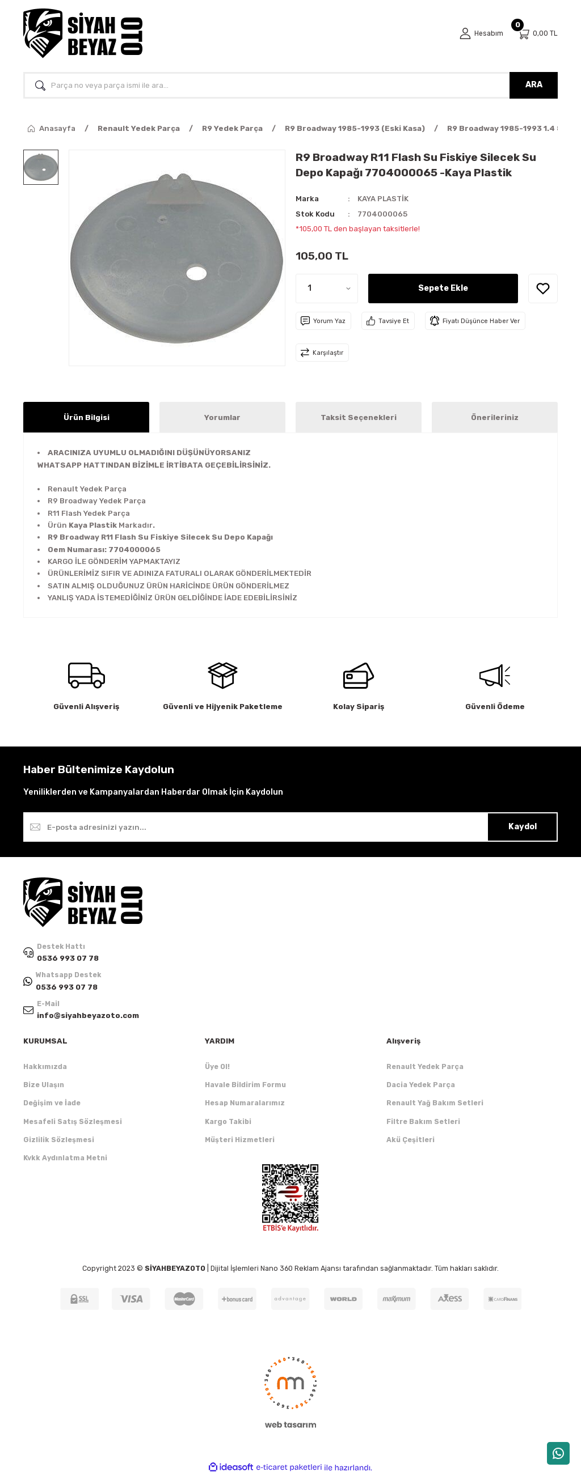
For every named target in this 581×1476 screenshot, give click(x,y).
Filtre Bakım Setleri (423, 1121)
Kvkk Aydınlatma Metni (65, 1158)
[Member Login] (481, 33)
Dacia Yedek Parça (420, 1085)
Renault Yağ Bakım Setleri (434, 1103)
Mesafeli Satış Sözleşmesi (72, 1121)
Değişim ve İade (52, 1103)
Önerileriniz (495, 417)
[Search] (290, 85)
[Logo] (82, 33)
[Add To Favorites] (543, 288)
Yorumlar (222, 417)
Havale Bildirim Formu (245, 1085)
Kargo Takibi (228, 1121)
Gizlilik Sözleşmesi (58, 1140)
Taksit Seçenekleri (359, 417)
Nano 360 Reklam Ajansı (300, 1268)
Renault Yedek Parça (425, 1066)
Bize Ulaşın (43, 1085)
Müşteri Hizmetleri (240, 1140)
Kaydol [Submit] (522, 827)
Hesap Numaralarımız (245, 1103)
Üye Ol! (217, 1066)
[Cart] (537, 34)
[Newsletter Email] (290, 827)
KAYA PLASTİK (383, 198)
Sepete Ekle (443, 288)
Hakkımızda (45, 1066)
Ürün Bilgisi (87, 417)
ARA (533, 85)
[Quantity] (327, 288)
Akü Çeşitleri (410, 1140)
